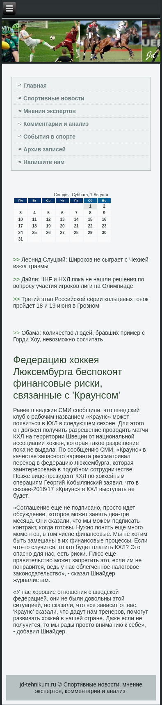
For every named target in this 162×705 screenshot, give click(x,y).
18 (34, 226)
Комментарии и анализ (56, 124)
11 (34, 219)
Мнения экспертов (49, 111)
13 (62, 219)
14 (76, 219)
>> (17, 259)
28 (76, 232)
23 (104, 226)
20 (62, 226)
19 (48, 226)
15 (90, 219)
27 (62, 232)
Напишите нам (43, 162)
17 (20, 226)
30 (104, 232)
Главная (35, 85)
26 (48, 232)
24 (20, 232)
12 (48, 219)
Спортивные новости (53, 98)
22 (90, 226)
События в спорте (49, 136)
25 (34, 232)
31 (20, 239)
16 (104, 219)
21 (76, 226)
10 (20, 219)
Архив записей (44, 149)
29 (90, 232)
